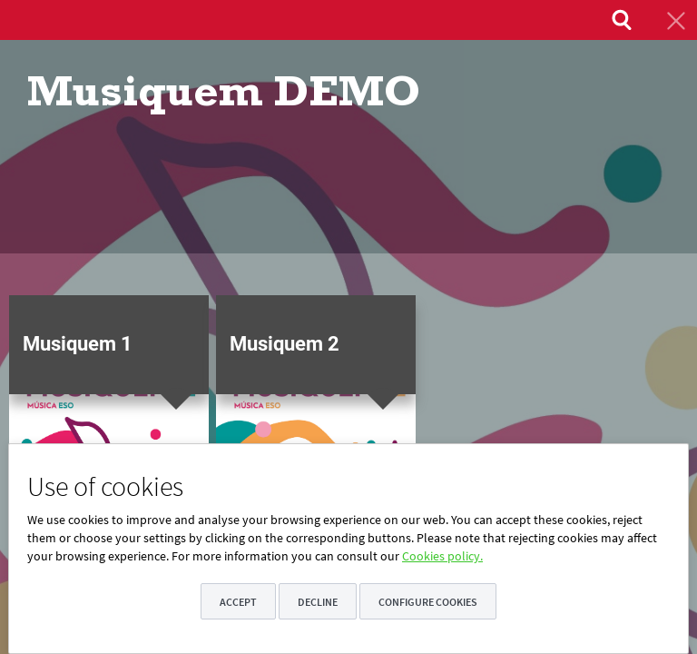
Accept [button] (238, 602)
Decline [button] (318, 602)
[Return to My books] (674, 20)
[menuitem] (620, 20)
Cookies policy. (442, 556)
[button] (109, 431)
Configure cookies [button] (427, 602)
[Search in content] (620, 20)
